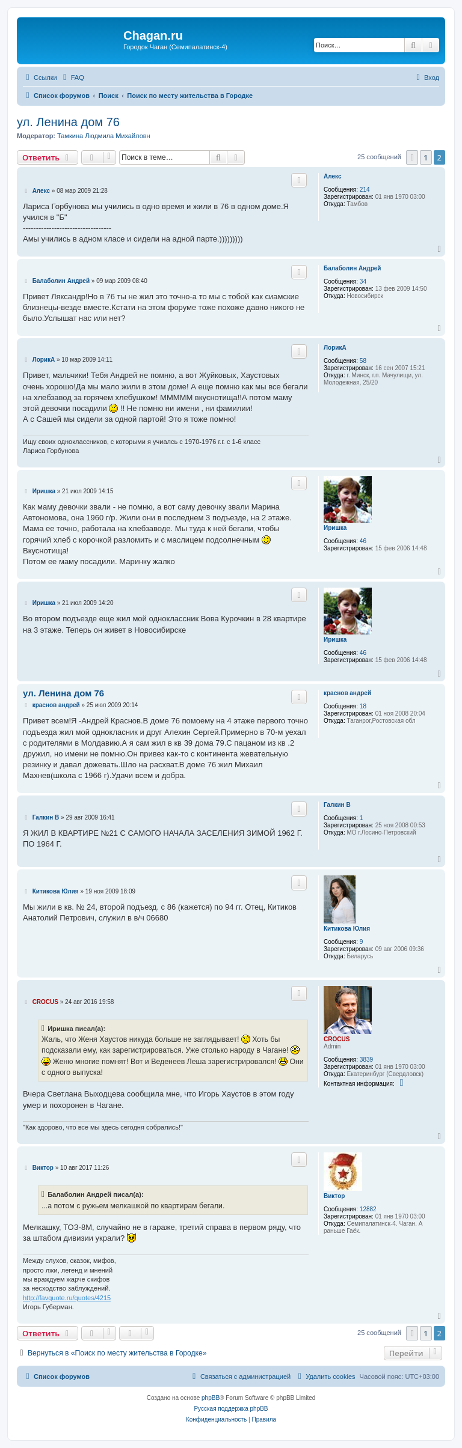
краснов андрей (347, 693)
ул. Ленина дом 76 (68, 122)
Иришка (335, 528)
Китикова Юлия (347, 928)
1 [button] (426, 157)
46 (363, 541)
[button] (412, 157)
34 (363, 281)
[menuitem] (72, 77)
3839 (366, 1059)
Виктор (334, 1196)
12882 (368, 1209)
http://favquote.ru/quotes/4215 (67, 1297)
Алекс (332, 176)
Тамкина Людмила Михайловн (103, 135)
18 (363, 706)
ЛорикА (335, 347)
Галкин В (337, 805)
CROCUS (337, 1039)
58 (363, 360)
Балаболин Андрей (352, 268)
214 (365, 189)
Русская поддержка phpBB (231, 1408)
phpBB (211, 1398)
